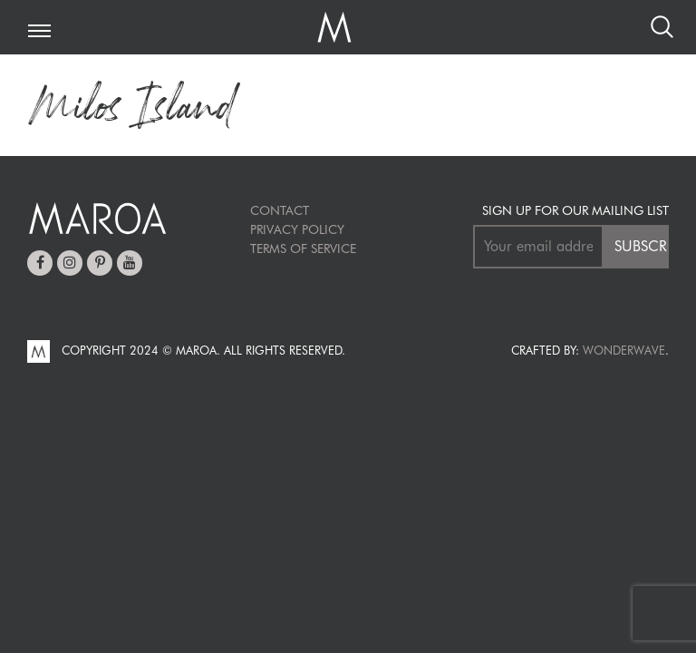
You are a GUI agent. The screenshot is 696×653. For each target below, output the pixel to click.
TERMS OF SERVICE (303, 248)
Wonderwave (624, 350)
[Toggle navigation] (39, 32)
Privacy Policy (297, 229)
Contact (279, 210)
